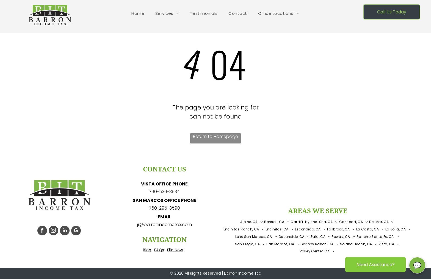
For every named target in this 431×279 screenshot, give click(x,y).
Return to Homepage (215, 136)
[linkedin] (65, 231)
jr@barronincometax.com (164, 224)
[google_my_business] (76, 231)
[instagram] (53, 231)
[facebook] (42, 231)
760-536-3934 (164, 191)
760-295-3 (160, 208)
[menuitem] (138, 13)
